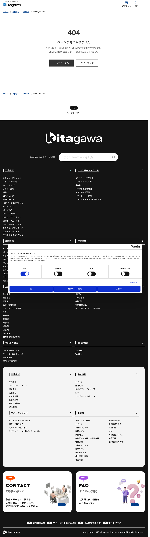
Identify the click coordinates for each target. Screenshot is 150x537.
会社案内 (79, 385)
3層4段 (6, 322)
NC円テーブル (8, 199)
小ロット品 (79, 297)
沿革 (77, 392)
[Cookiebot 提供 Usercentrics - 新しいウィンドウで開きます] (127, 246)
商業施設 (6, 297)
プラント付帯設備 (82, 192)
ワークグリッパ (9, 213)
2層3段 (6, 319)
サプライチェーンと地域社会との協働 (24, 431)
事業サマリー (80, 449)
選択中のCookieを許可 (75, 289)
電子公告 (112, 427)
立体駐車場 (13, 396)
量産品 (78, 294)
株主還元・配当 (81, 456)
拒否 (31, 289)
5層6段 (6, 329)
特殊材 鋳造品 (81, 304)
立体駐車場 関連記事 (11, 337)
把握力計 (6, 192)
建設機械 (12, 392)
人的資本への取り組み (18, 427)
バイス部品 (7, 210)
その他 (5, 312)
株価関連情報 (114, 420)
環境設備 (12, 389)
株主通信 (79, 441)
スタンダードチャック (12, 178)
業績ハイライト (81, 445)
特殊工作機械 (14, 403)
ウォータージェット (11, 350)
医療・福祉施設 (9, 304)
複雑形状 (79, 301)
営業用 (5, 301)
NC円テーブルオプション (13, 203)
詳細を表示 (133, 282)
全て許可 (119, 289)
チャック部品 (8, 188)
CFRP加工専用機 (10, 361)
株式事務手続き (115, 424)
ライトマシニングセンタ (13, 354)
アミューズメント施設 (12, 308)
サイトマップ (87, 62)
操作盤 (78, 185)
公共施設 (6, 294)
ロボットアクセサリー (12, 217)
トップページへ (61, 62)
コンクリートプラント (84, 178)
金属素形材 (13, 399)
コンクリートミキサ (83, 181)
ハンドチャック (9, 185)
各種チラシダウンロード (13, 228)
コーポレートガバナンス (85, 396)
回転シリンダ (8, 195)
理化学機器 (13, 407)
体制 (110, 431)
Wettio (78, 354)
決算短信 (79, 434)
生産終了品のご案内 (11, 231)
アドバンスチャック (11, 181)
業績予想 (112, 438)
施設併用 (6, 333)
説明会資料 (79, 431)
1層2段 (6, 315)
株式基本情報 (80, 452)
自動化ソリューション (12, 220)
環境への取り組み (16, 424)
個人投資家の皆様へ (117, 441)
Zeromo (79, 350)
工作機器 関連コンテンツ (13, 235)
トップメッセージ (82, 420)
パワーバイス (8, 206)
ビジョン (79, 382)
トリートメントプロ (83, 195)
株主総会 (79, 459)
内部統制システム (116, 434)
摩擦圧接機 (7, 357)
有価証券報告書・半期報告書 (87, 438)
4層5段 (6, 326)
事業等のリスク (81, 427)
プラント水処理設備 (83, 188)
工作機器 (12, 382)
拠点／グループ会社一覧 (85, 389)
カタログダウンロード (12, 224)
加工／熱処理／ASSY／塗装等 (87, 308)
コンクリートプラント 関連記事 (88, 199)
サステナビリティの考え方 (19, 420)
